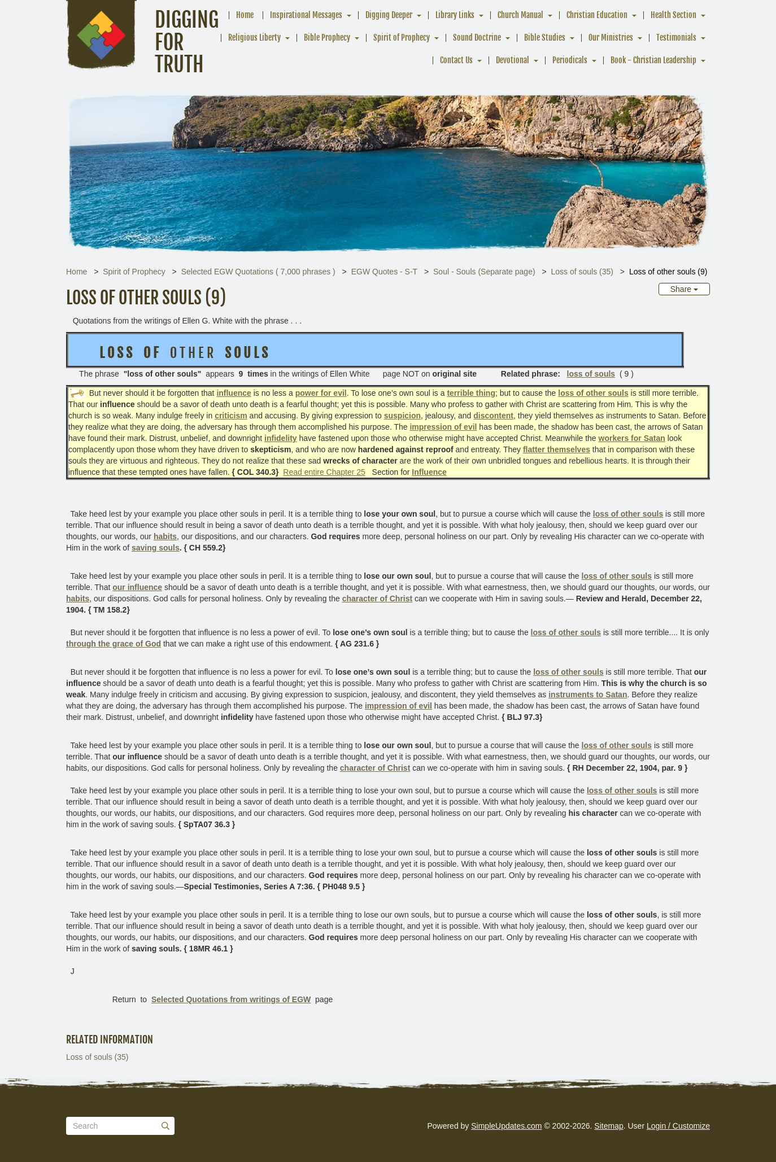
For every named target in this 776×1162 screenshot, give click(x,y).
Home (245, 15)
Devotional (512, 60)
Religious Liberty (254, 37)
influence (233, 392)
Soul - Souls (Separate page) (484, 271)
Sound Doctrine (477, 37)
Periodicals (569, 60)
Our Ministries (610, 37)
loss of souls (591, 373)
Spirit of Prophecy (401, 37)
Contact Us (456, 60)
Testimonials (676, 37)
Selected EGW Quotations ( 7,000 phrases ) (258, 271)
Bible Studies (544, 37)
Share (684, 289)
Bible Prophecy (327, 37)
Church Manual (520, 15)
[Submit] (165, 1126)
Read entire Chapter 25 (324, 472)
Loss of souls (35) (582, 271)
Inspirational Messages (306, 15)
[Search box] (120, 1126)
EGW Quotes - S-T (384, 271)
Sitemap (608, 1125)
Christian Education (596, 15)
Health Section (673, 15)
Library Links (454, 15)
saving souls (156, 547)
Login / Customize (678, 1125)
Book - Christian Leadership (653, 60)
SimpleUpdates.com (506, 1125)
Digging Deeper (388, 15)
